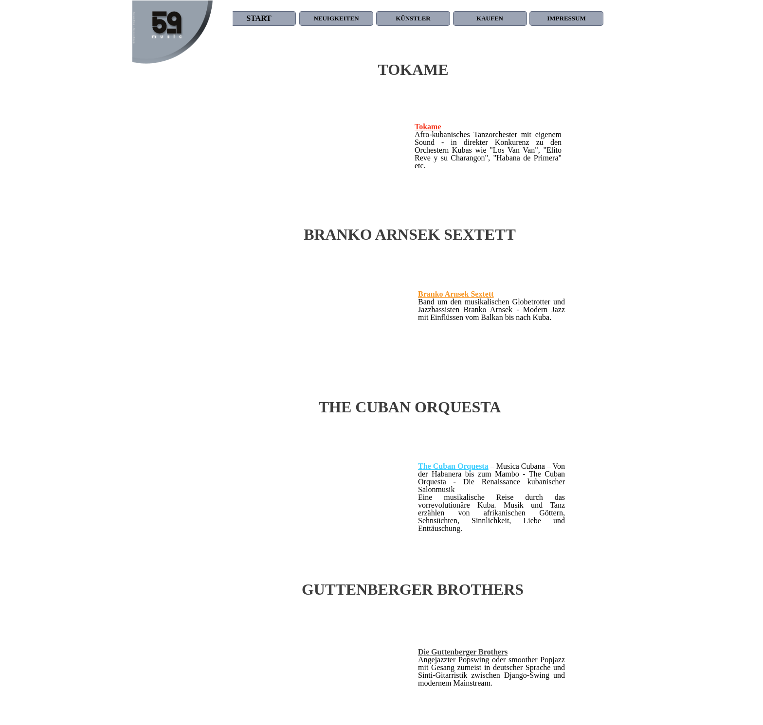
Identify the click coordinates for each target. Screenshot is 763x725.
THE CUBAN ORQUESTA (410, 407)
